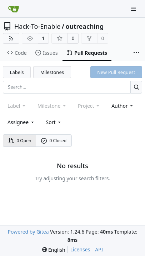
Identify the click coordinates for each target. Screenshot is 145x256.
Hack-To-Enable (37, 26)
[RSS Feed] (11, 38)
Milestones (52, 72)
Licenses (80, 249)
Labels (17, 72)
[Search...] (136, 87)
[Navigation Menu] (134, 9)
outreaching (84, 26)
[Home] (14, 8)
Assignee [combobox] (21, 122)
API (99, 249)
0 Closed (54, 141)
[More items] (136, 53)
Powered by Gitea (28, 231)
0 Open (19, 141)
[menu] (54, 122)
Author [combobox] (122, 105)
